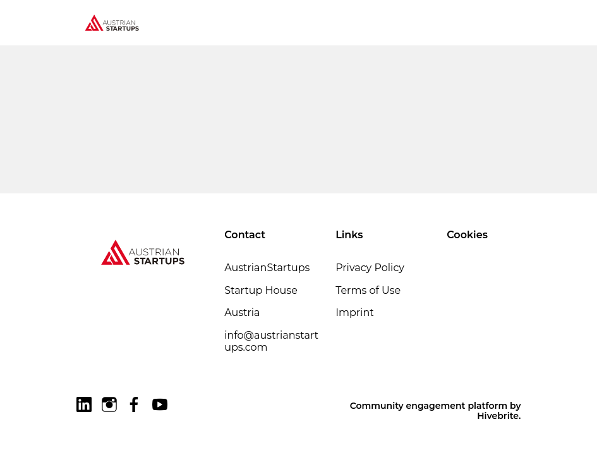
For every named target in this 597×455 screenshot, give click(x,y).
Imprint (354, 312)
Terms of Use (368, 290)
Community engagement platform (428, 405)
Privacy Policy (369, 268)
